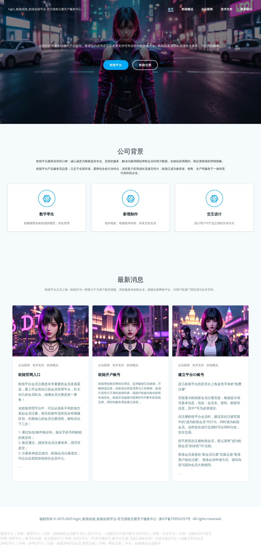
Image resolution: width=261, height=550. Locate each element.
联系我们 (246, 9)
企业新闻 (207, 9)
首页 (171, 9)
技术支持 (226, 9)
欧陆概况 (187, 9)
